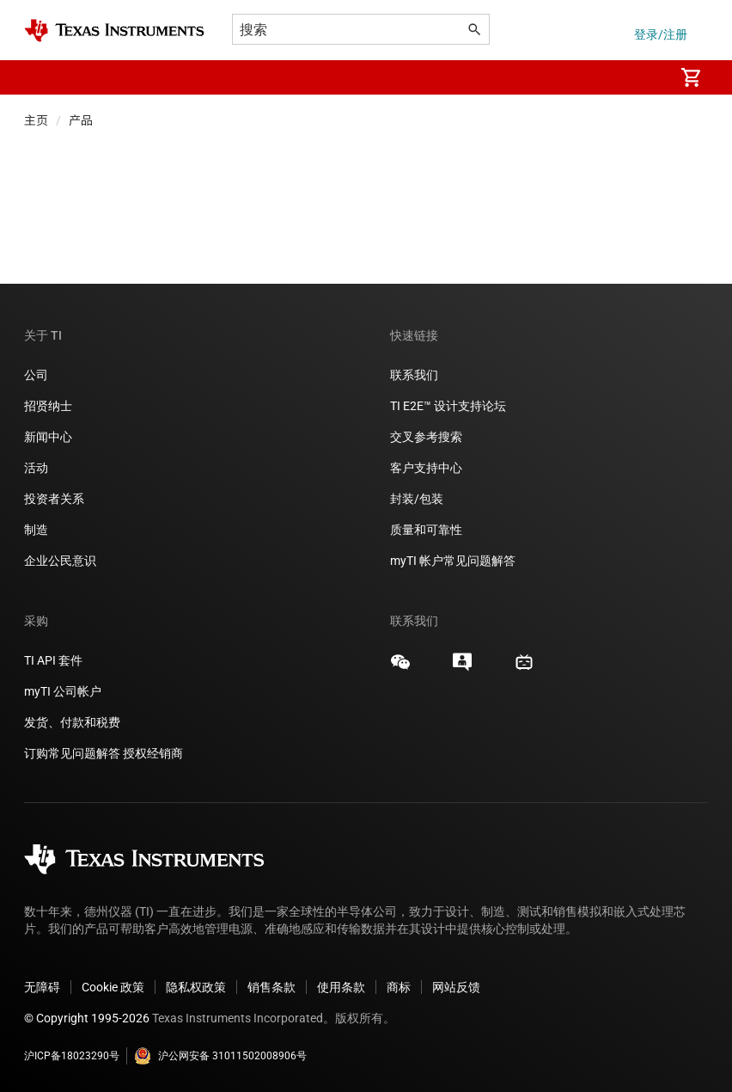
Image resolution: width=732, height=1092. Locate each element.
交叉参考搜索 (426, 437)
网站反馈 (456, 987)
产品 (81, 120)
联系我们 (414, 375)
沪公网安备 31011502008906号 (220, 1055)
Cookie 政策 (113, 987)
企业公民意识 (60, 560)
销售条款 (271, 987)
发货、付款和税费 (72, 722)
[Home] (114, 30)
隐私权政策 (196, 987)
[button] (41, 77)
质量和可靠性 (427, 530)
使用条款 (341, 987)
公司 (36, 375)
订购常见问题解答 (72, 753)
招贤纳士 (48, 406)
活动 (36, 468)
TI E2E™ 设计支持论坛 (448, 406)
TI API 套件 (53, 660)
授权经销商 (153, 753)
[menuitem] (643, 77)
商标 (399, 987)
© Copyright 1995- (86, 1018)
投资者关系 (54, 499)
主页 (36, 120)
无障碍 (42, 987)
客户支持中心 (426, 468)
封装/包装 (416, 499)
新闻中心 (48, 437)
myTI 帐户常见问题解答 (452, 560)
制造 (36, 530)
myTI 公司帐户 (62, 691)
